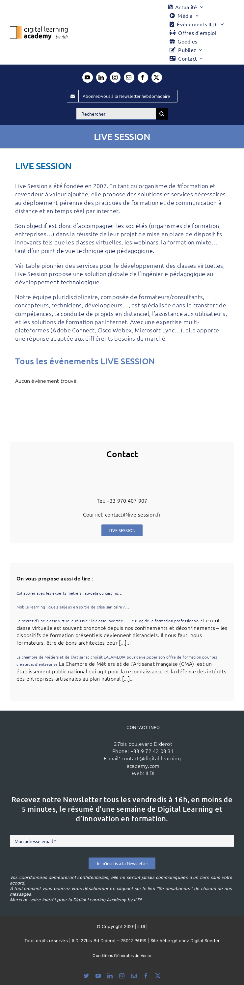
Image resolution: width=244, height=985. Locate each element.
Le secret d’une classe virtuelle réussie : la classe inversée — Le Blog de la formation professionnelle (109, 620)
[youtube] (87, 77)
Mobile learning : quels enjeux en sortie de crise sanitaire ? (70, 606)
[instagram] (115, 77)
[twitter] (156, 77)
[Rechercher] (116, 114)
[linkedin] (101, 77)
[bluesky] (86, 975)
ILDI (150, 772)
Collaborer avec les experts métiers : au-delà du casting (67, 593)
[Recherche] (162, 114)
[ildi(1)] (64, 739)
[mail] (129, 77)
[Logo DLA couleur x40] (39, 29)
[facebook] (143, 77)
